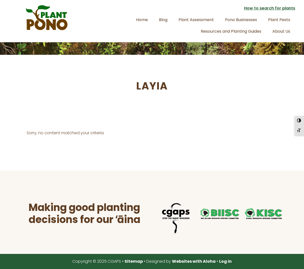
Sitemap (134, 261)
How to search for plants (269, 8)
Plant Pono (46, 17)
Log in (225, 261)
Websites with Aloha (194, 261)
